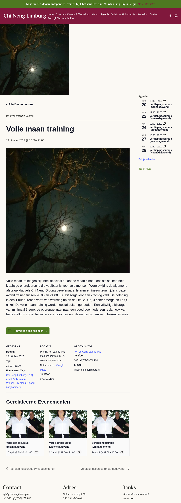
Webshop (143, 14)
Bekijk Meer (145, 101)
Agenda (105, 14)
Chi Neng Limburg (25, 16)
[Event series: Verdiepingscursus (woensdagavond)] (79, 385)
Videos (96, 14)
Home (51, 14)
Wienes (10, 316)
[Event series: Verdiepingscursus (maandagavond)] (36, 385)
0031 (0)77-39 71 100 (19, 431)
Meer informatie (146, 4)
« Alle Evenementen (19, 37)
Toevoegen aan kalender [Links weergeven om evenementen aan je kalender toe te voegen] (28, 263)
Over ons (61, 14)
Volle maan (19, 312)
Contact (154, 14)
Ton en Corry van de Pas (87, 284)
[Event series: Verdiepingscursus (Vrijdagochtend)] (122, 385)
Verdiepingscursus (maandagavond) (103, 401)
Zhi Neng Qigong (25, 316)
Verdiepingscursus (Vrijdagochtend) (32, 401)
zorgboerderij (13, 320)
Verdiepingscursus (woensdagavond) (161, 50)
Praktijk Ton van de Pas (61, 18)
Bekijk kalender (146, 92)
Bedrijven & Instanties (124, 14)
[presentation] (25, 357)
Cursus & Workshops (78, 14)
